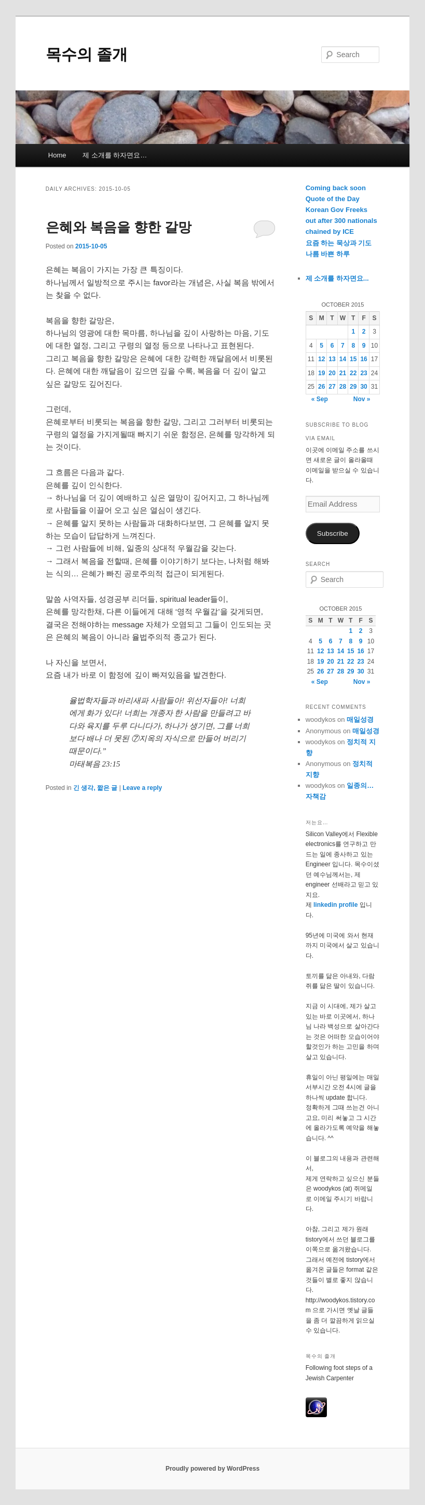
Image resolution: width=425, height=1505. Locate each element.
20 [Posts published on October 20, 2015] (331, 373)
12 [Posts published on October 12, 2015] (321, 359)
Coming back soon (336, 188)
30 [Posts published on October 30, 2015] (363, 386)
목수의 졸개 (87, 54)
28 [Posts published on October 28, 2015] (342, 386)
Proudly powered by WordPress (212, 1468)
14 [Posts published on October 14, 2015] (342, 359)
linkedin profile (336, 904)
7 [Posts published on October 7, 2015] (343, 345)
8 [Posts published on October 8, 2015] (353, 345)
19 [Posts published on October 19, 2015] (321, 373)
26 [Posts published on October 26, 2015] (321, 386)
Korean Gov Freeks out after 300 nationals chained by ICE (341, 220)
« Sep (319, 399)
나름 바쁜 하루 (328, 254)
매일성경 (360, 719)
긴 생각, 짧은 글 (95, 787)
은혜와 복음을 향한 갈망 (119, 227)
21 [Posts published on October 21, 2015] (342, 373)
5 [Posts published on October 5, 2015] (321, 345)
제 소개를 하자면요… (115, 155)
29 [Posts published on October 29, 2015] (353, 386)
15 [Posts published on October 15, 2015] (353, 359)
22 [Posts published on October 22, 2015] (353, 373)
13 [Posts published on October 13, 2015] (331, 359)
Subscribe (332, 533)
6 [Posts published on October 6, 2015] (332, 345)
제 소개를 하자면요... (337, 278)
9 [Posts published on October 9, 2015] (364, 345)
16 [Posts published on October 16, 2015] (363, 359)
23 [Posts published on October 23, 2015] (363, 373)
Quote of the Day (333, 199)
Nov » (362, 399)
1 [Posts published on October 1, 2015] (353, 331)
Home (57, 155)
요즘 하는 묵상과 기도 (339, 243)
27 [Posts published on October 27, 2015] (331, 386)
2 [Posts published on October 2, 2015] (364, 331)
